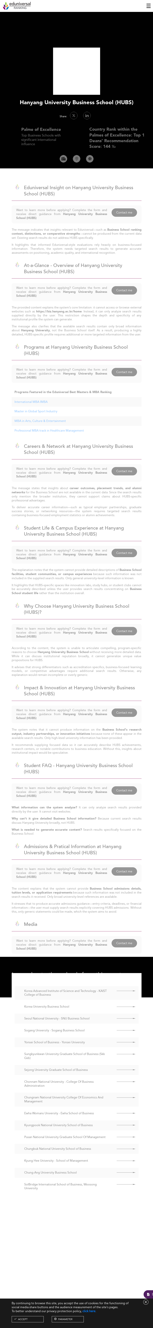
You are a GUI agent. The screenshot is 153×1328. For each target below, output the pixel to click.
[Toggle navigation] (148, 6)
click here (88, 1311)
